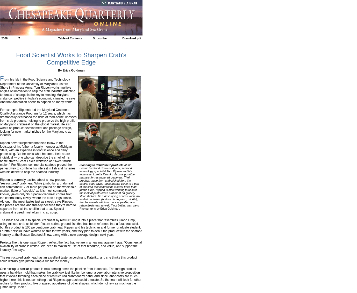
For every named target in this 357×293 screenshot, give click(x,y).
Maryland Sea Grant (123, 3)
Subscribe (99, 38)
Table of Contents (70, 38)
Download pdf (131, 38)
